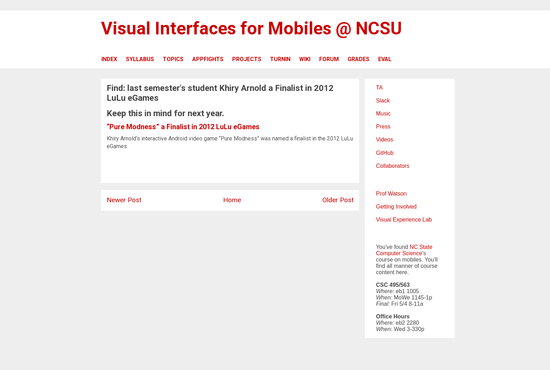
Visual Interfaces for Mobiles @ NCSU (251, 28)
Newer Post (124, 200)
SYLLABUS (140, 59)
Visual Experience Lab (404, 220)
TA (379, 88)
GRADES (358, 59)
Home (232, 200)
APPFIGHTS (207, 59)
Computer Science (399, 253)
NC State (421, 247)
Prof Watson (391, 194)
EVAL (384, 59)
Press (383, 127)
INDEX (109, 59)
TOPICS (173, 59)
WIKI (304, 59)
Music (383, 114)
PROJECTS (246, 59)
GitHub (385, 153)
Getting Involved (396, 207)
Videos (384, 140)
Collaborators (392, 166)
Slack (383, 101)
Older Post (338, 200)
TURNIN (280, 59)
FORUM (329, 59)
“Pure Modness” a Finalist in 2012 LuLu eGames (183, 127)
